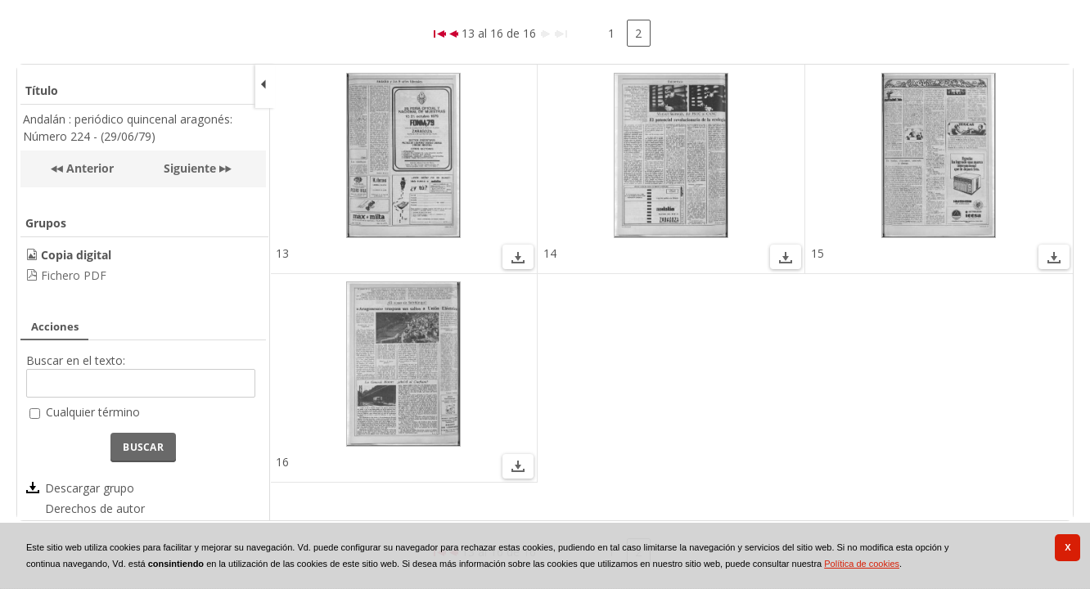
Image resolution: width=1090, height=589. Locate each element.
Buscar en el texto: (75, 360)
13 (282, 253)
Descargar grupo (89, 488)
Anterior (88, 168)
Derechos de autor (95, 508)
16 (282, 462)
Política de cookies (861, 564)
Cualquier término (93, 412)
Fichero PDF (73, 275)
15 (817, 253)
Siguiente (189, 168)
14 (549, 253)
